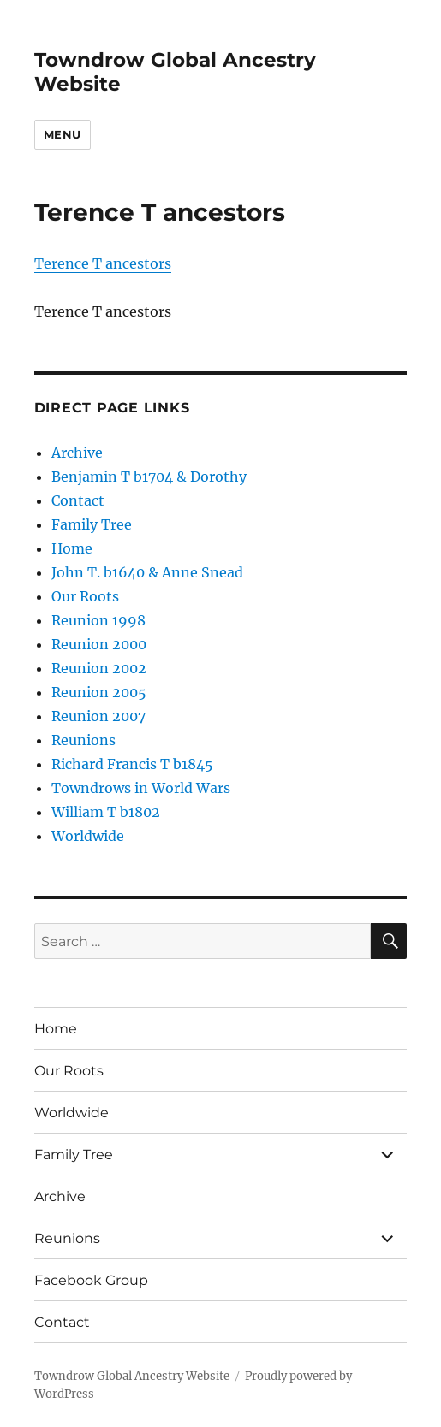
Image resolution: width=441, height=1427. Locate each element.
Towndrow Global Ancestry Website (131, 1376)
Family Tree (91, 524)
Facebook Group (91, 1280)
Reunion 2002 (98, 668)
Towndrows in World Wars (140, 787)
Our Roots (85, 596)
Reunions (83, 740)
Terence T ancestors (102, 263)
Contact (77, 500)
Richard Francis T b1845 (132, 764)
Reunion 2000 (98, 644)
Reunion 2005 (98, 692)
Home (71, 548)
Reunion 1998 (98, 620)
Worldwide (87, 835)
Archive (77, 452)
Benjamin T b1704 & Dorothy (149, 476)
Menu (62, 134)
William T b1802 (105, 811)
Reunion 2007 (98, 716)
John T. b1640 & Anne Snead (147, 572)
